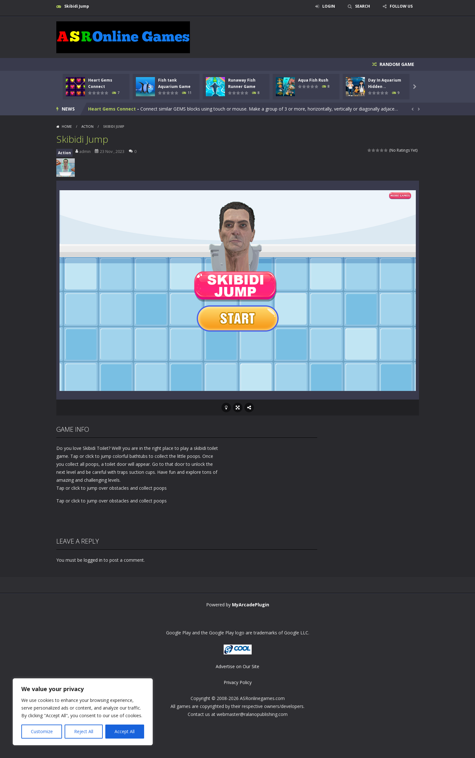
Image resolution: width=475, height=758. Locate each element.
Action (87, 126)
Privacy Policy (238, 682)
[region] (83, 711)
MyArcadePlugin (250, 605)
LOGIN (328, 6)
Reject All (83, 731)
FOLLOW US (401, 6)
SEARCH (362, 6)
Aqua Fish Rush (313, 80)
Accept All (125, 731)
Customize (42, 731)
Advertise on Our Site (237, 666)
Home (67, 126)
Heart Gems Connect (112, 109)
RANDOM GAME (396, 64)
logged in (93, 560)
